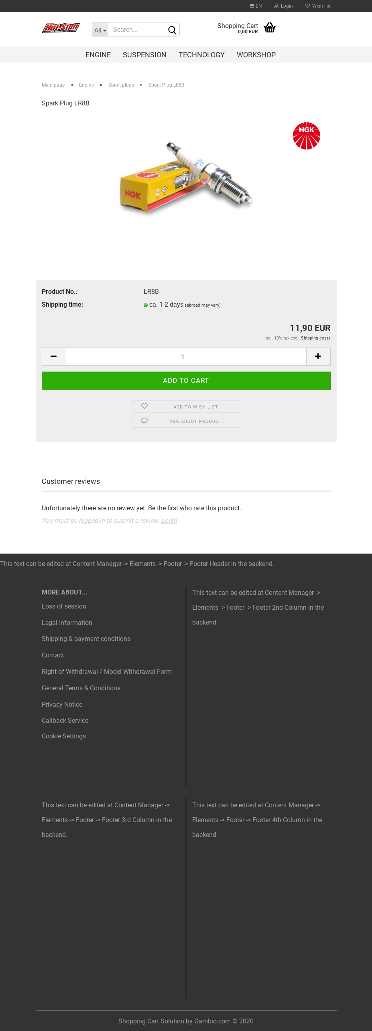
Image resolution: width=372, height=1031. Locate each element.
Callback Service (65, 720)
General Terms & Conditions (81, 688)
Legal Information (67, 623)
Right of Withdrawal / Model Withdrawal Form (107, 671)
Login (283, 6)
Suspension (145, 55)
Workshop (256, 55)
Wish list (318, 6)
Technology (202, 55)
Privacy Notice (62, 704)
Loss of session (64, 606)
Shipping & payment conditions (86, 639)
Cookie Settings (64, 736)
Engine (98, 55)
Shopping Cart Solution (151, 1021)
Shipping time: (62, 304)
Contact (53, 655)
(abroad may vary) (203, 305)
